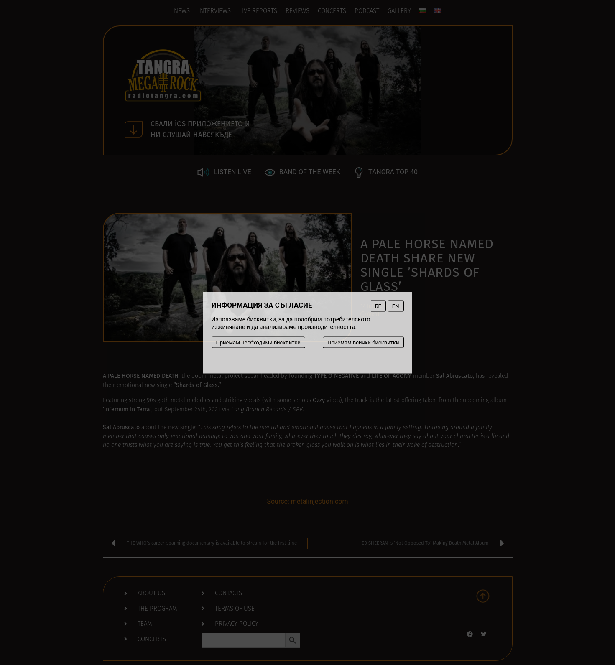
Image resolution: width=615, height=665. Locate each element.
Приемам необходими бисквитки (258, 342)
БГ (378, 306)
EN (395, 306)
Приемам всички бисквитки (363, 342)
